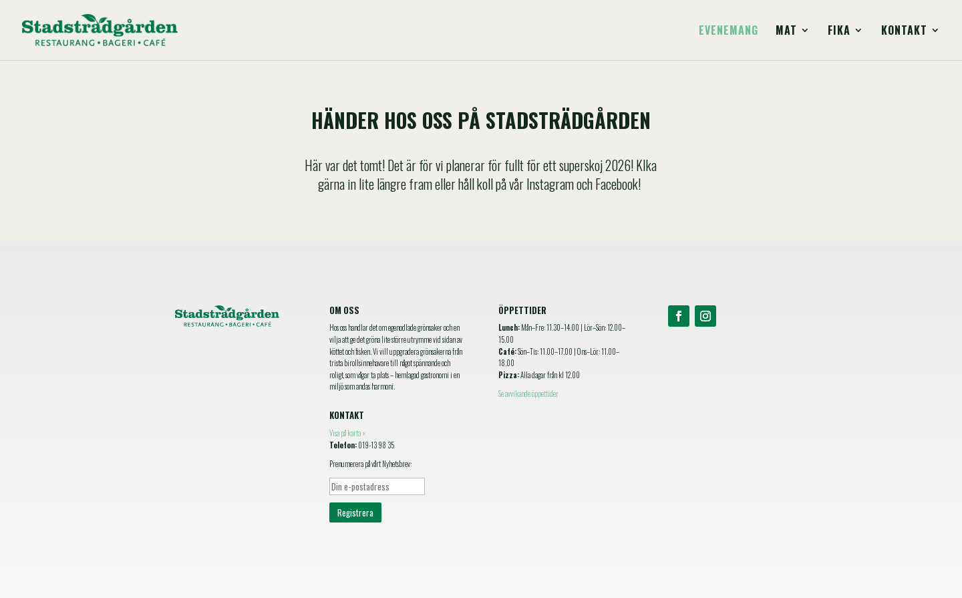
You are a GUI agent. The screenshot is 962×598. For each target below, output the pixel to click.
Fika (839, 31)
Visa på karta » (347, 433)
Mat (786, 31)
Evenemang (728, 31)
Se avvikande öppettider (528, 393)
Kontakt (904, 31)
